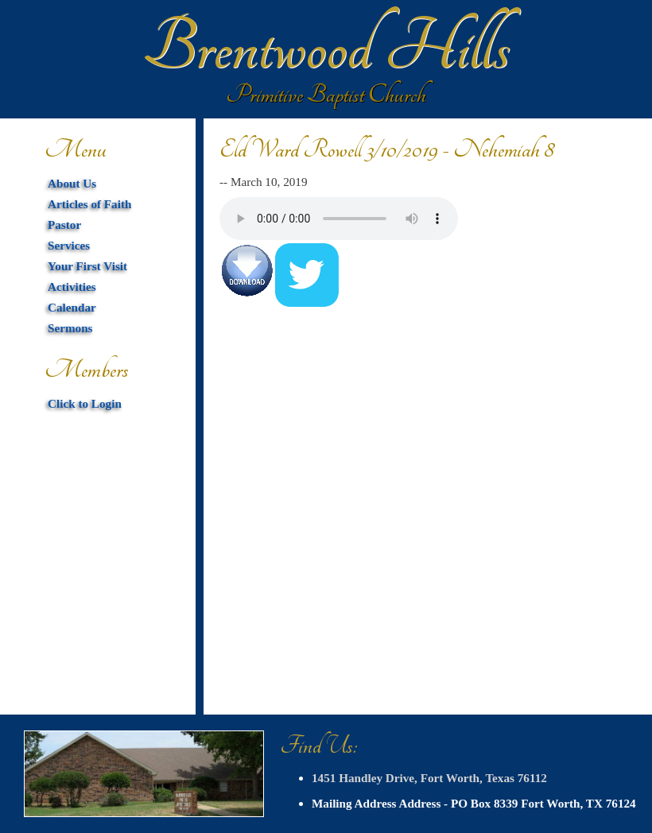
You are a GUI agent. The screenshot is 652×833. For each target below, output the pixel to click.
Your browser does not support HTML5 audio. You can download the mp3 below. (338, 218)
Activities (72, 286)
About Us (72, 183)
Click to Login (85, 403)
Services (69, 245)
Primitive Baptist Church (326, 94)
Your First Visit (87, 266)
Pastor (64, 224)
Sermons (70, 328)
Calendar (72, 307)
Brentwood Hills (326, 47)
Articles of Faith (89, 204)
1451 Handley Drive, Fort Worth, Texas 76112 (429, 778)
